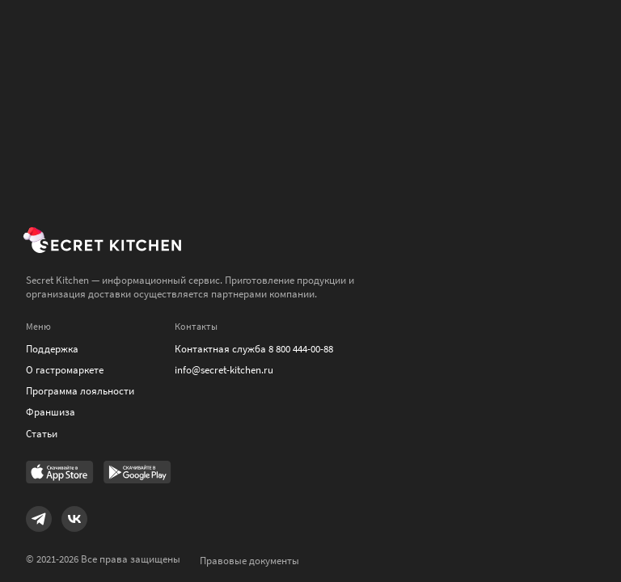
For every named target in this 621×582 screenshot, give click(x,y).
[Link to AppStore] (60, 474)
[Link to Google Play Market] (137, 474)
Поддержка (52, 349)
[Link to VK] (74, 519)
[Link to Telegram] (39, 519)
